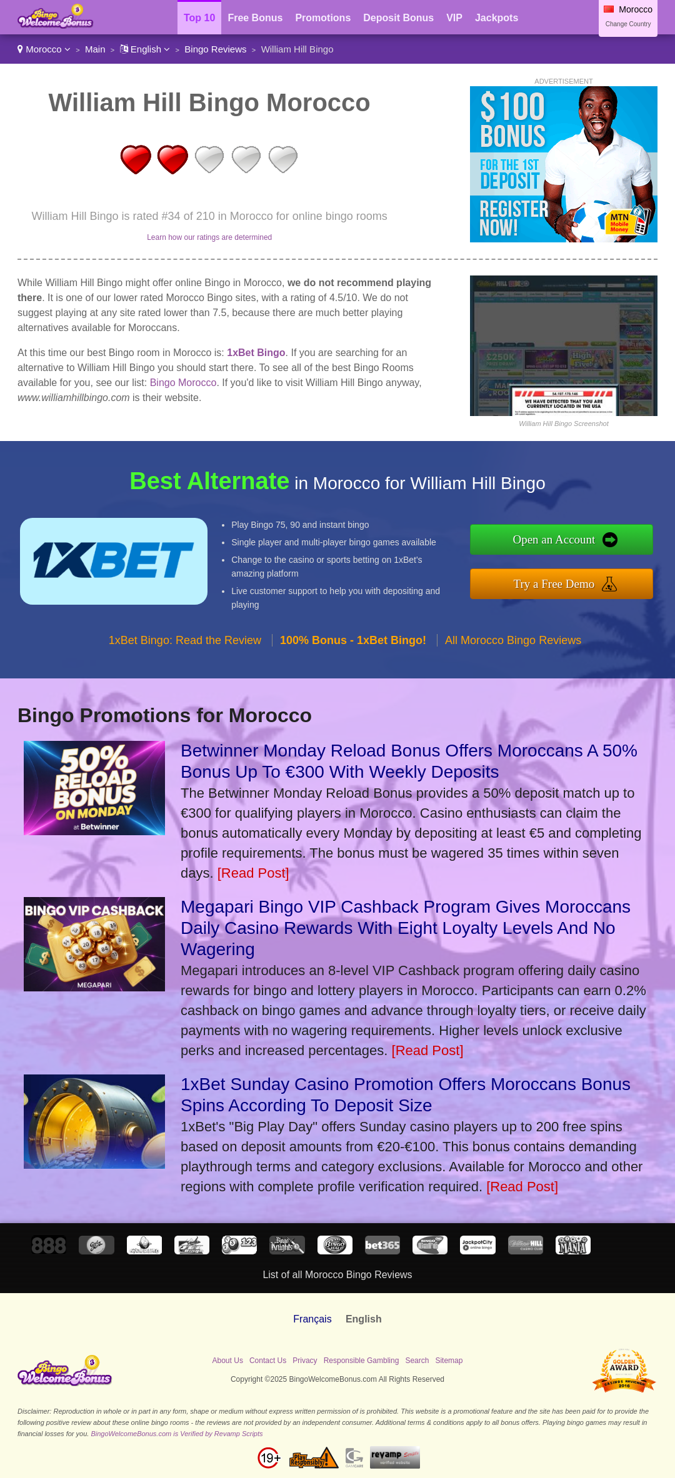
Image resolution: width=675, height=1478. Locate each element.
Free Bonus (255, 17)
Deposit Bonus (398, 17)
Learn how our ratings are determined (209, 237)
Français (312, 1319)
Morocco (44, 49)
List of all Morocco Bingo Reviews (337, 1274)
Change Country (628, 24)
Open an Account (553, 539)
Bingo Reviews (215, 49)
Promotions (323, 17)
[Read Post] (253, 873)
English (145, 49)
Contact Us (267, 1360)
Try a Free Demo (554, 583)
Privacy (304, 1360)
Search (417, 1360)
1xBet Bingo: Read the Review (185, 640)
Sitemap (448, 1360)
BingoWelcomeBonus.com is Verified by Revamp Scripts (176, 1433)
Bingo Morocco (183, 382)
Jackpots (496, 17)
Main (95, 49)
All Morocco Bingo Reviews (513, 640)
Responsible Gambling (361, 1360)
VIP (454, 17)
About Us (227, 1360)
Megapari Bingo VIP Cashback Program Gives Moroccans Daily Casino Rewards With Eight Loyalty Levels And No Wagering (406, 928)
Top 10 (199, 17)
